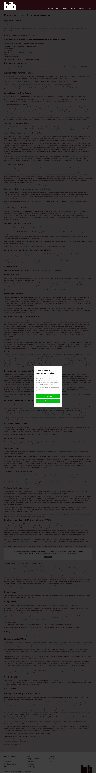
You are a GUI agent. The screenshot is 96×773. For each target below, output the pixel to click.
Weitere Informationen (48, 404)
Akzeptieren (48, 396)
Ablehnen (48, 401)
